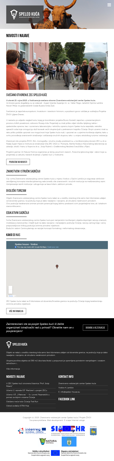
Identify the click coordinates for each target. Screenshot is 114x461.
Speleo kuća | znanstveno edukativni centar (25, 14)
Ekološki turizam (16, 190)
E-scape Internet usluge (74, 420)
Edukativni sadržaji (17, 213)
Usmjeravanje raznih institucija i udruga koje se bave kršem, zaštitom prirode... (39, 184)
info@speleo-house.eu (70, 392)
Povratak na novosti (18, 161)
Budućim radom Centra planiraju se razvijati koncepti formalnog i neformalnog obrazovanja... (46, 228)
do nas (13, 235)
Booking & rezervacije (95, 327)
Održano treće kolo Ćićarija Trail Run (22, 402)
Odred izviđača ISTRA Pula (17, 406)
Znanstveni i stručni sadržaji (23, 171)
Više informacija (16, 311)
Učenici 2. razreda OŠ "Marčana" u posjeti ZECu (26, 390)
